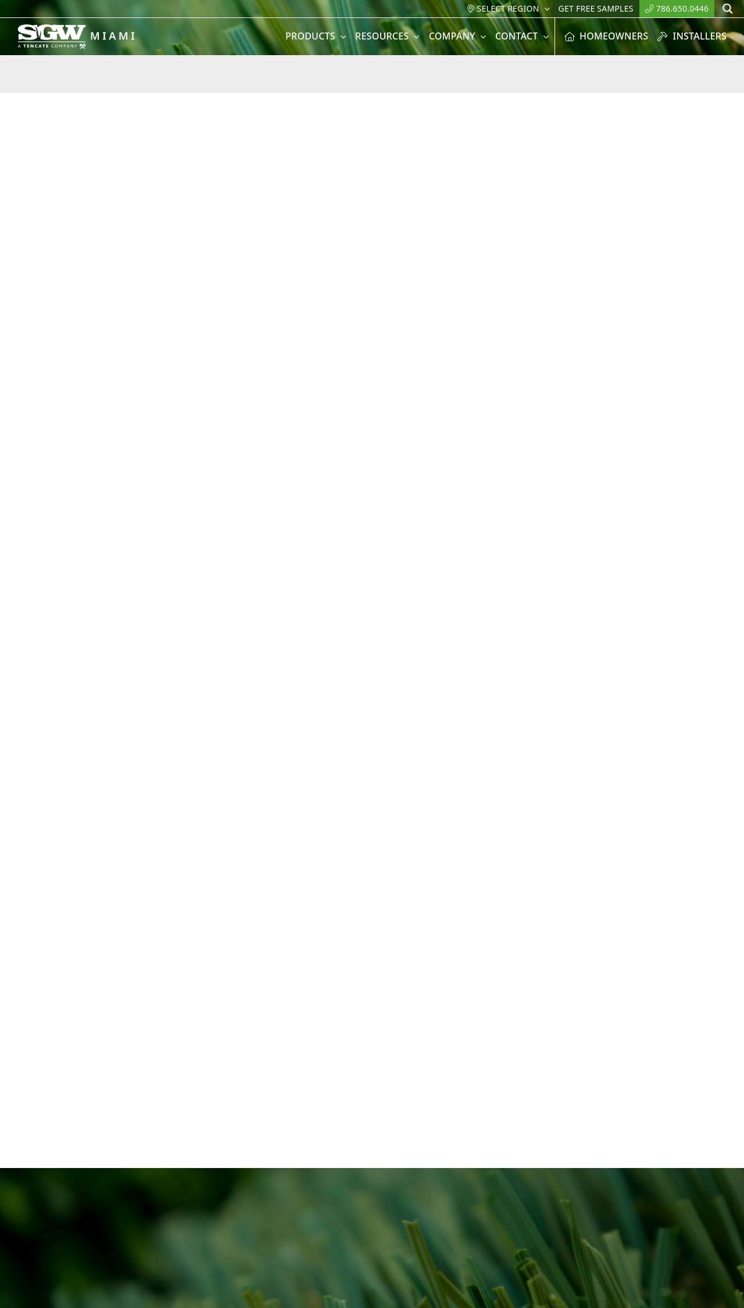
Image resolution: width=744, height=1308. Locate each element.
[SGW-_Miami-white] (86, 29)
